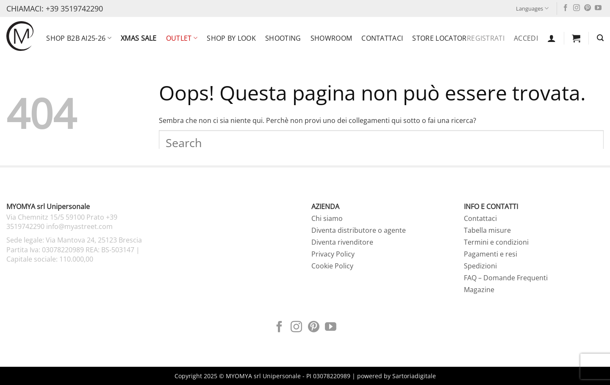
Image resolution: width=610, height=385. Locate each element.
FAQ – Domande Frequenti (506, 277)
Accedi (526, 38)
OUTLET (181, 38)
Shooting (283, 38)
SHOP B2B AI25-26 (78, 38)
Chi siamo (327, 218)
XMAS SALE (139, 38)
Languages (532, 8)
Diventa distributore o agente (358, 230)
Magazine (479, 289)
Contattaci (382, 38)
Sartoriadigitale (414, 376)
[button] (551, 38)
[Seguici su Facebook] (565, 8)
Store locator (439, 38)
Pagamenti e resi (490, 254)
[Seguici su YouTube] (598, 8)
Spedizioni (480, 266)
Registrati (486, 38)
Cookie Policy (332, 266)
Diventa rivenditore (342, 242)
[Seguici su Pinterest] (587, 8)
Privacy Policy (333, 254)
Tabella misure (487, 230)
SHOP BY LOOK (231, 38)
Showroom (331, 38)
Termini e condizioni (496, 242)
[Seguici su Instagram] (576, 8)
